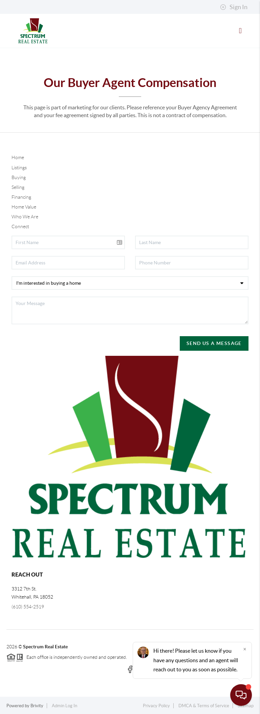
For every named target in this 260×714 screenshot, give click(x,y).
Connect (20, 226)
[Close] (244, 649)
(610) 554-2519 (28, 606)
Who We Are (25, 216)
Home (18, 157)
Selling (18, 187)
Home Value (24, 207)
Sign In (233, 7)
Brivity (36, 705)
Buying (19, 177)
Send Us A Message (214, 343)
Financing (21, 197)
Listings (19, 167)
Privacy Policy (156, 705)
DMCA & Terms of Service (203, 705)
